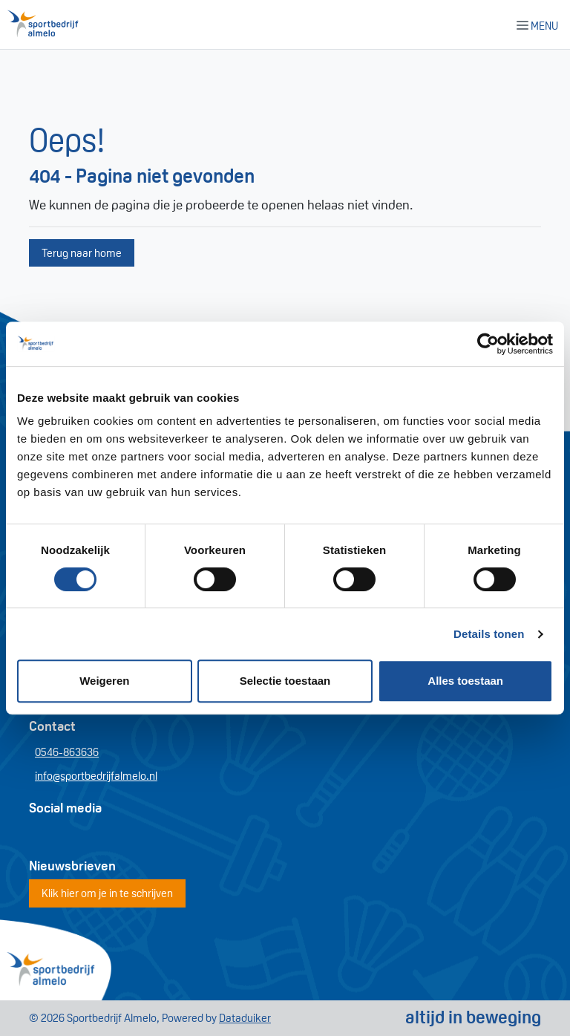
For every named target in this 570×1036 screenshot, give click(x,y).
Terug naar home (82, 253)
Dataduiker (245, 1018)
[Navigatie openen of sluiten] (540, 24)
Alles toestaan (465, 680)
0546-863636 (67, 752)
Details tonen (488, 634)
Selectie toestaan (285, 680)
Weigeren (104, 680)
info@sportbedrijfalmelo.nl (96, 776)
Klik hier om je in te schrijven (107, 893)
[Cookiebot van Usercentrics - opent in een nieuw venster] (488, 344)
